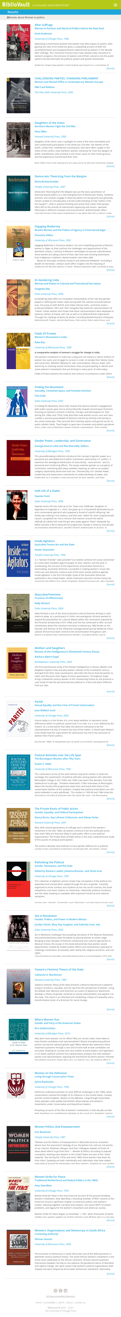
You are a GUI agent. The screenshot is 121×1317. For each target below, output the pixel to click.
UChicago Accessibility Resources (60, 1296)
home (39, 1302)
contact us (80, 1302)
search (61, 1302)
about (70, 1302)
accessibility (49, 1302)
